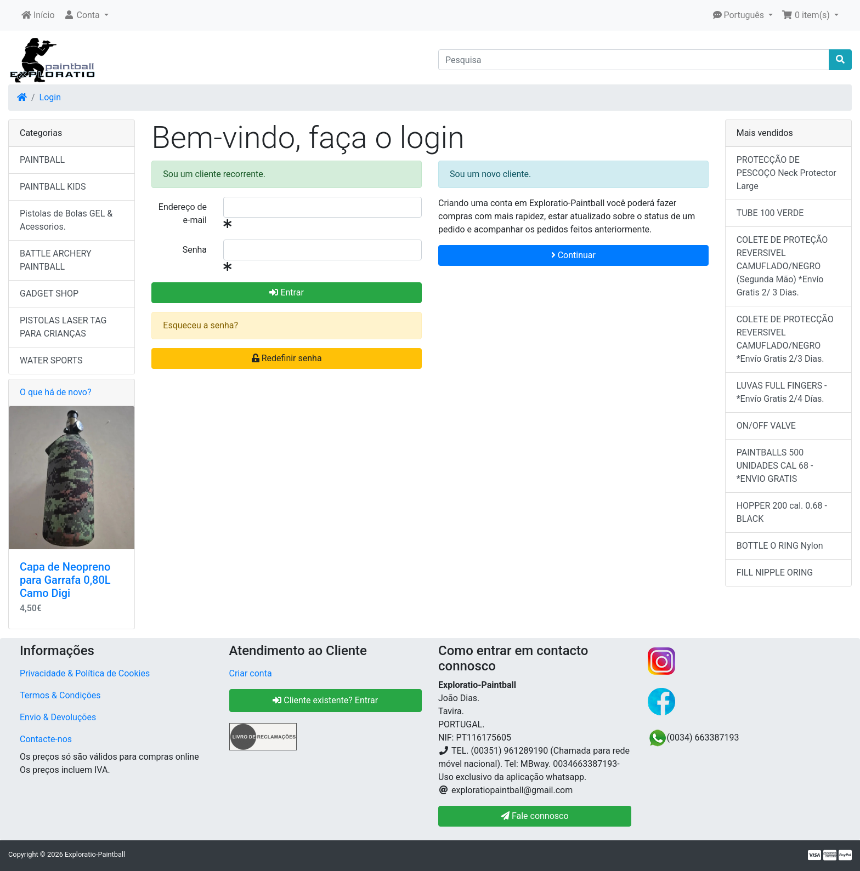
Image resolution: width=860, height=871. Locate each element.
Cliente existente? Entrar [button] (325, 700)
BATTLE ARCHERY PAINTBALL (56, 260)
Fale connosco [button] (535, 816)
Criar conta (250, 673)
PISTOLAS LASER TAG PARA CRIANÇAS (63, 327)
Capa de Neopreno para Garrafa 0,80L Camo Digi (65, 580)
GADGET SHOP (49, 293)
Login (50, 97)
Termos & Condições (60, 695)
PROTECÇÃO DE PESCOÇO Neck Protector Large (786, 173)
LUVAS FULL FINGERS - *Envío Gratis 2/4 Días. (782, 392)
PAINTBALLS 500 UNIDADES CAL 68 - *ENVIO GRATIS (775, 465)
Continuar (573, 255)
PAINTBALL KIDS (53, 186)
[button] (86, 15)
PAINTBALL (42, 160)
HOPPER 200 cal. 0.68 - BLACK (782, 512)
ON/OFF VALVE (766, 425)
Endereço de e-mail (183, 213)
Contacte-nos (46, 739)
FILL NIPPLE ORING (775, 572)
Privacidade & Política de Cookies (85, 673)
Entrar (286, 292)
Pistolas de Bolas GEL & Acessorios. (66, 220)
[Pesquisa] (633, 59)
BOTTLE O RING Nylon (780, 545)
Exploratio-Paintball (95, 854)
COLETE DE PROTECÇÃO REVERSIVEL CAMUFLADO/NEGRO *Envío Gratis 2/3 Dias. (785, 339)
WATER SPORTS (51, 360)
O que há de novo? (55, 392)
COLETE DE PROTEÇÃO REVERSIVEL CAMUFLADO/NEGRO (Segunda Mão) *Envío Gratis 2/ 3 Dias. (782, 266)
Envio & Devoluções (58, 717)
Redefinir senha (287, 358)
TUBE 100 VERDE (770, 213)
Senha (195, 249)
